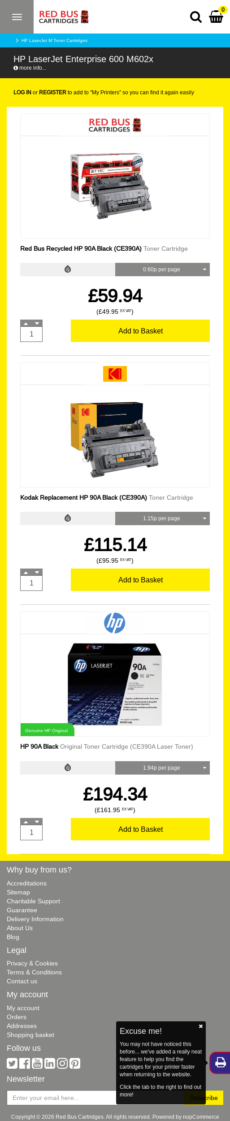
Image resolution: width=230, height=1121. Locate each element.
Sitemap (18, 892)
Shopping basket (30, 1034)
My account (23, 1007)
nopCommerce (201, 1116)
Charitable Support (33, 901)
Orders (16, 1016)
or (39, 92)
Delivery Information (35, 919)
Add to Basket (140, 331)
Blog (13, 936)
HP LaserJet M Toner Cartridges (54, 40)
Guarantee (22, 910)
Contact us (22, 981)
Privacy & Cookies (32, 963)
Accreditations (27, 883)
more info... (29, 67)
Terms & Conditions (34, 972)
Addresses (22, 1025)
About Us (20, 927)
